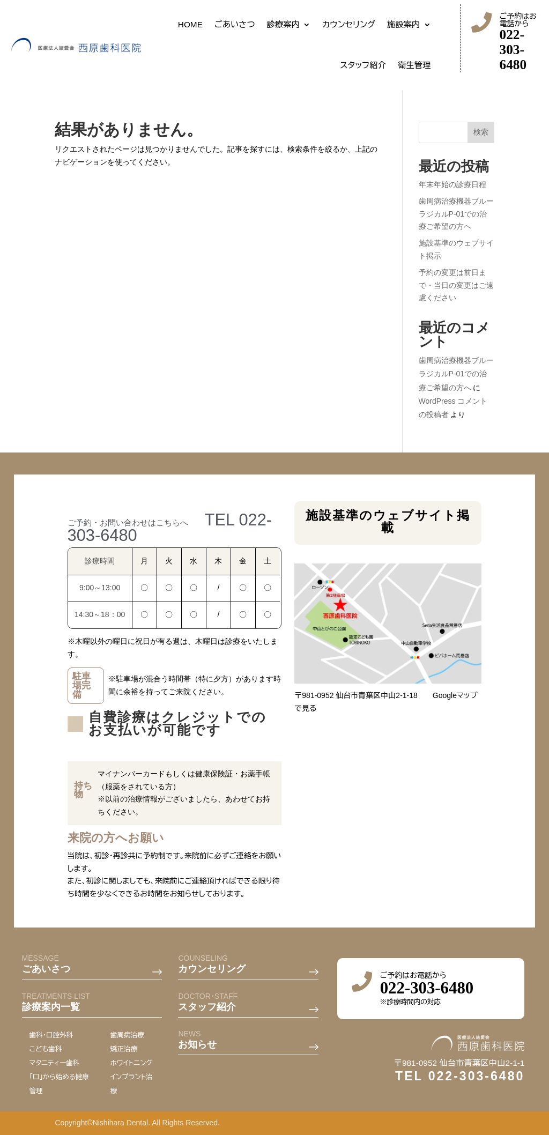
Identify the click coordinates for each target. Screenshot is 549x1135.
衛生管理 (414, 65)
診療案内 (283, 24)
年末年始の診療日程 (452, 184)
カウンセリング (348, 24)
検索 (480, 132)
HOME (190, 24)
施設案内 (403, 24)
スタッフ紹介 (363, 65)
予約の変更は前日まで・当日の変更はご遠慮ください (456, 285)
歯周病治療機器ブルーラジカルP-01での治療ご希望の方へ (456, 214)
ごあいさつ (234, 24)
